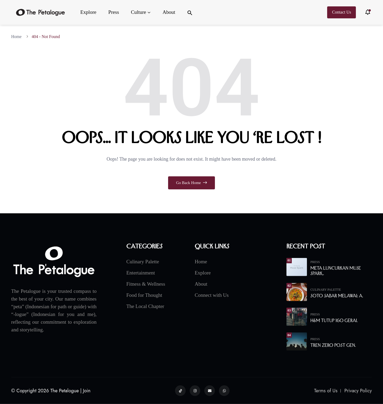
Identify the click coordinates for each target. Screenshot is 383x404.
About (169, 12)
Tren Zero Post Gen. (333, 345)
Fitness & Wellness (145, 283)
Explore (88, 12)
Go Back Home (191, 183)
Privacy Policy (358, 390)
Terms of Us (326, 390)
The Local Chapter (145, 306)
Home (17, 36)
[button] (190, 12)
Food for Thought (144, 295)
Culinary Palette (142, 261)
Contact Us (341, 12)
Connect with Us (212, 295)
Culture (138, 12)
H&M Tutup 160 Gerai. (334, 320)
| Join (85, 390)
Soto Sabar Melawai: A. (336, 295)
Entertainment (140, 272)
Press (113, 12)
